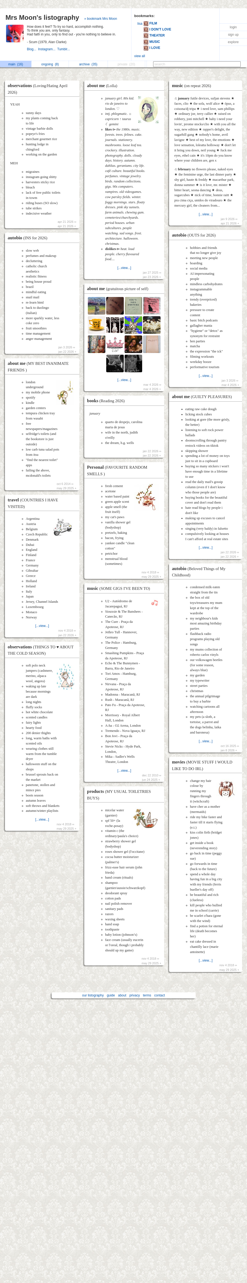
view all (139, 56)
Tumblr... (64, 49)
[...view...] (42, 626)
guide (111, 995)
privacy (134, 995)
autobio (29, 237)
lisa (139, 24)
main (15, 64)
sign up (233, 35)
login (233, 27)
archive (88, 64)
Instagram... (47, 49)
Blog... (32, 49)
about (122, 995)
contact (159, 995)
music (120, 588)
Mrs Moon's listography (42, 17)
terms (147, 995)
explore (233, 42)
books (107, 400)
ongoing (50, 64)
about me (103, 85)
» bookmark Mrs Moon (100, 19)
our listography (93, 995)
